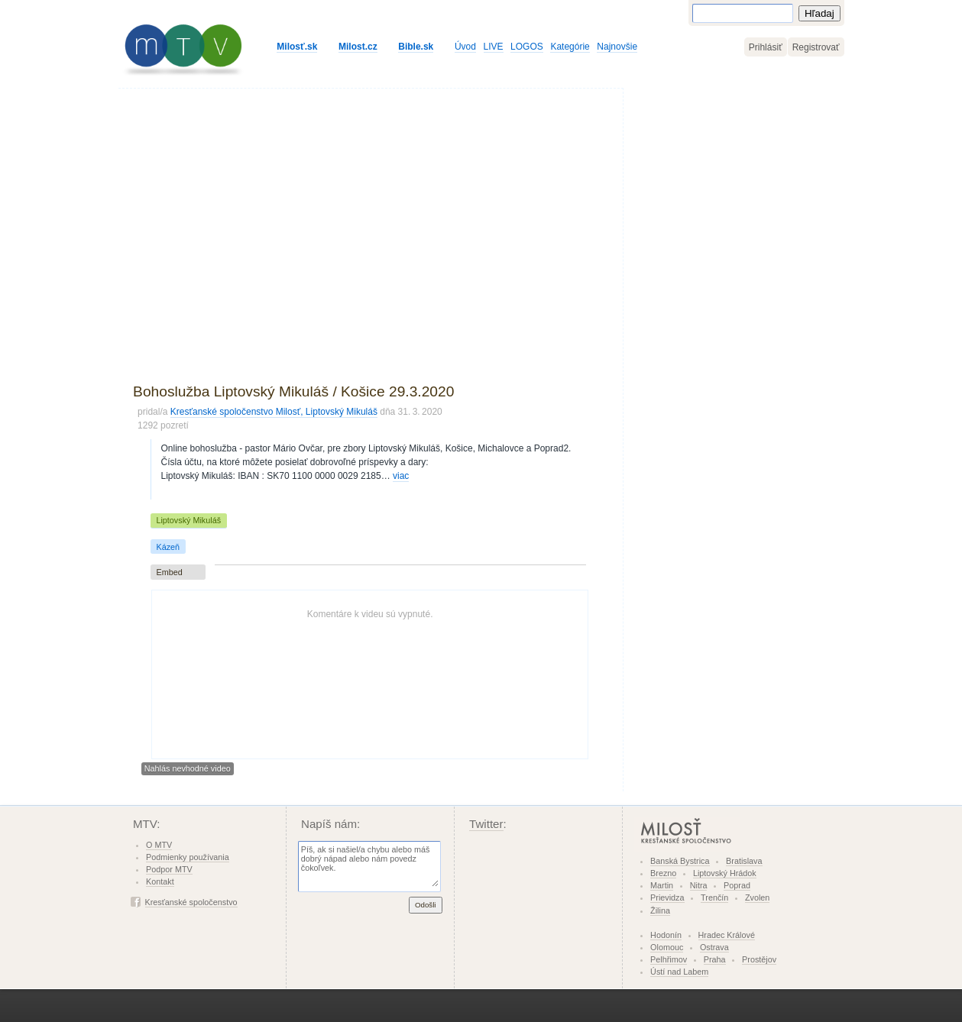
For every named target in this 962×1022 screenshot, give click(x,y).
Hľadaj (819, 13)
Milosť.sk (297, 46)
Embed (169, 572)
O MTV (159, 844)
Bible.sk (415, 46)
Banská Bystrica (679, 860)
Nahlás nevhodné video (187, 769)
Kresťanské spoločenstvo (191, 902)
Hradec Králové (726, 935)
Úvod (465, 46)
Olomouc (666, 947)
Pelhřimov (668, 959)
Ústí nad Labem (679, 971)
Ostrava (714, 947)
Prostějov (759, 959)
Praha (715, 959)
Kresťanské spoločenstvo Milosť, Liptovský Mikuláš (273, 411)
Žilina (660, 910)
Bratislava (744, 860)
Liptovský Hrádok (724, 873)
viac (401, 476)
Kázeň (168, 546)
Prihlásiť (765, 47)
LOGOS (526, 46)
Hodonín (666, 935)
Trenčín (714, 897)
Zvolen (757, 897)
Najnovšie (617, 46)
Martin (661, 885)
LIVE (494, 46)
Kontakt (160, 881)
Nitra (699, 885)
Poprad (737, 885)
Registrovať (816, 47)
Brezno (663, 873)
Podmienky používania (187, 857)
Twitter (486, 823)
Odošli (425, 905)
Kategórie (569, 46)
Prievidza (667, 897)
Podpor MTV (169, 869)
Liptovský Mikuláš (188, 520)
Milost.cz (357, 46)
